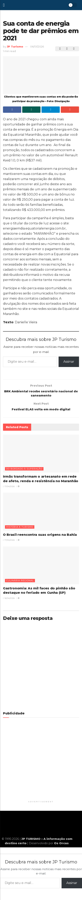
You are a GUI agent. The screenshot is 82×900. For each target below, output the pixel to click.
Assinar (68, 361)
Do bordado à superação (24, 470)
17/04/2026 (9, 488)
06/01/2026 (37, 46)
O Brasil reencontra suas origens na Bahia (40, 537)
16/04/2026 (9, 600)
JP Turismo (15, 46)
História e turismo (19, 528)
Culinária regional (20, 582)
